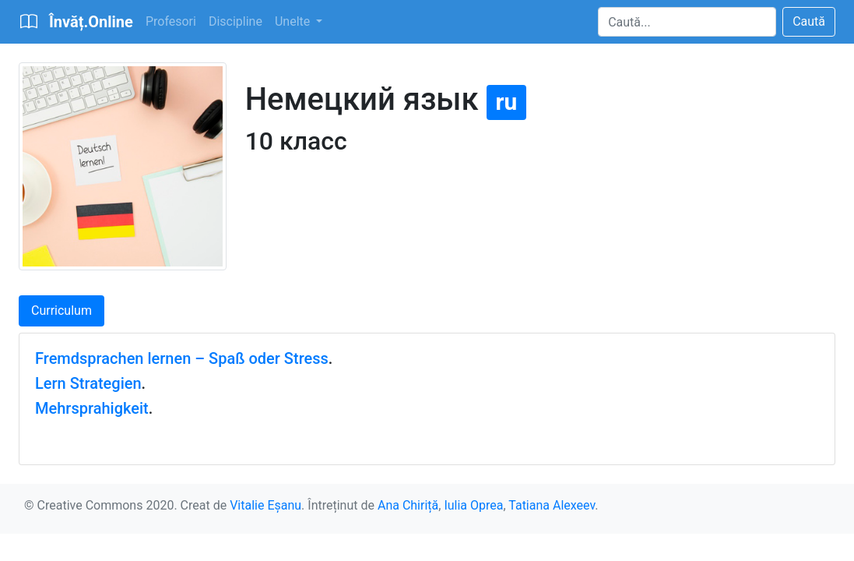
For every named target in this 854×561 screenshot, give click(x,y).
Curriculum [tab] (61, 310)
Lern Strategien (88, 383)
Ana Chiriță (408, 505)
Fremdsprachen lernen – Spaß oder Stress (182, 358)
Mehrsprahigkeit (92, 408)
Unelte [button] (294, 21)
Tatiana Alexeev (551, 505)
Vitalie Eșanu (265, 505)
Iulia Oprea (473, 505)
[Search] (687, 22)
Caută (808, 21)
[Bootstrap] (76, 22)
